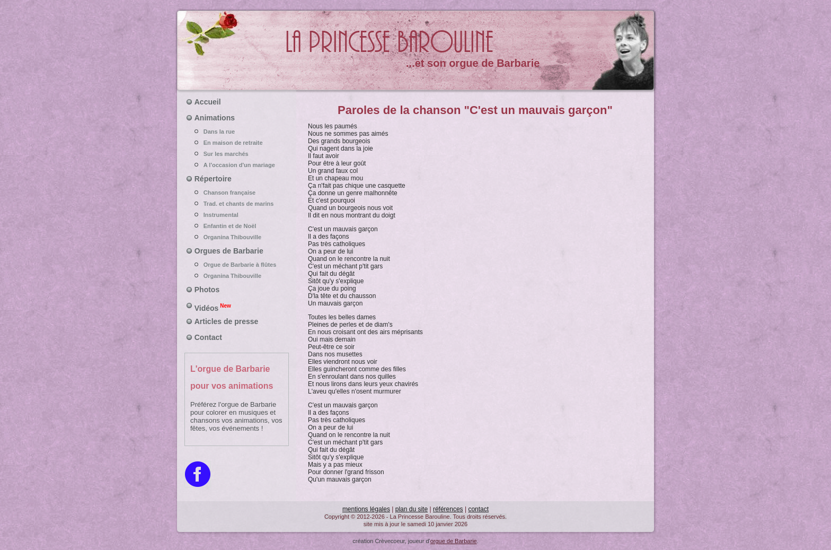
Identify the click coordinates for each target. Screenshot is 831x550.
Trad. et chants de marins (237, 203)
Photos (207, 289)
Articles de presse (227, 321)
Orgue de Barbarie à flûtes (237, 264)
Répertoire (213, 178)
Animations (215, 118)
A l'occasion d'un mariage (237, 165)
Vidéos (213, 307)
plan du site (411, 509)
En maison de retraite (237, 142)
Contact (208, 337)
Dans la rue (237, 131)
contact (478, 509)
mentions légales (366, 509)
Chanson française (237, 192)
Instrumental (237, 214)
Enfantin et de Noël (237, 226)
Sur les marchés (237, 154)
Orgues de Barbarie (229, 251)
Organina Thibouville (237, 237)
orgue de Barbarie (453, 541)
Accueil (208, 102)
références (448, 509)
